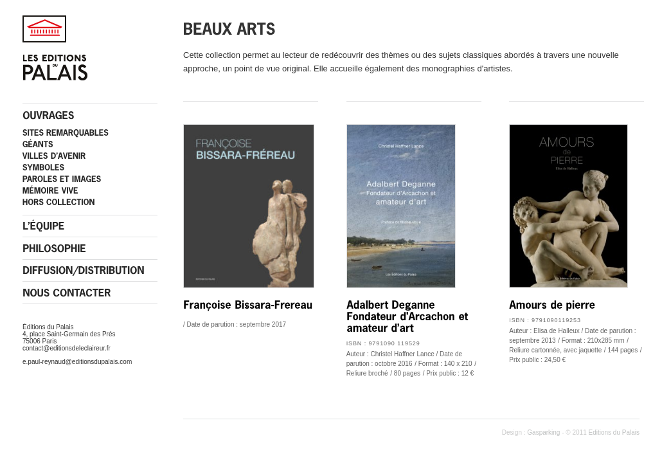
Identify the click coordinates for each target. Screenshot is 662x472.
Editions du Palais (614, 432)
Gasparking (543, 432)
